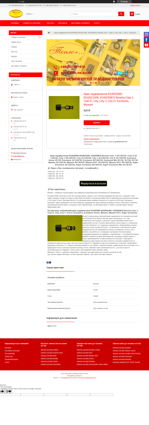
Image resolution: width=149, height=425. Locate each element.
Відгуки (14, 56)
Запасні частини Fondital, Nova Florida (126, 353)
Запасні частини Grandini (122, 347)
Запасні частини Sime (48, 355)
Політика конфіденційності (87, 378)
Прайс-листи (16, 42)
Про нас (50, 23)
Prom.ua (85, 373)
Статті (97, 23)
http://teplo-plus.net (19, 153)
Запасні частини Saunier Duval (52, 352)
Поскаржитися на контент (69, 378)
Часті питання (16, 61)
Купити (96, 123)
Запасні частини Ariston (85, 358)
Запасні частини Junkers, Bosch (124, 350)
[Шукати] (121, 14)
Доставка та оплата (80, 23)
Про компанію (10, 353)
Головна (15, 23)
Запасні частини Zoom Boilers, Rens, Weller (92, 364)
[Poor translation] (8, 391)
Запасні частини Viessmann (51, 364)
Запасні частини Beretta (49, 358)
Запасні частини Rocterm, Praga (88, 350)
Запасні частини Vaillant (49, 350)
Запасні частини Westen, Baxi (87, 355)
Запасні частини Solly (84, 352)
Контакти (62, 23)
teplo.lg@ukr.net (18, 156)
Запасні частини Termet (49, 361)
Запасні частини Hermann (122, 359)
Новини (14, 47)
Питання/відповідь (11, 359)
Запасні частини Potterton (86, 361)
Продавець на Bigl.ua (74, 376)
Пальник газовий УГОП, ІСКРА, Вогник (126, 362)
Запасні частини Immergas (122, 356)
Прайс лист (9, 356)
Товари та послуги (31, 23)
